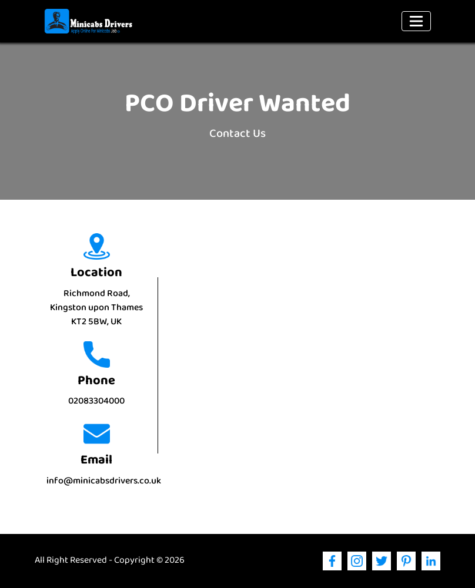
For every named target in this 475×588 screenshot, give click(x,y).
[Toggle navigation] (416, 21)
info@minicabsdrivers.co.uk (103, 481)
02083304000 (96, 401)
